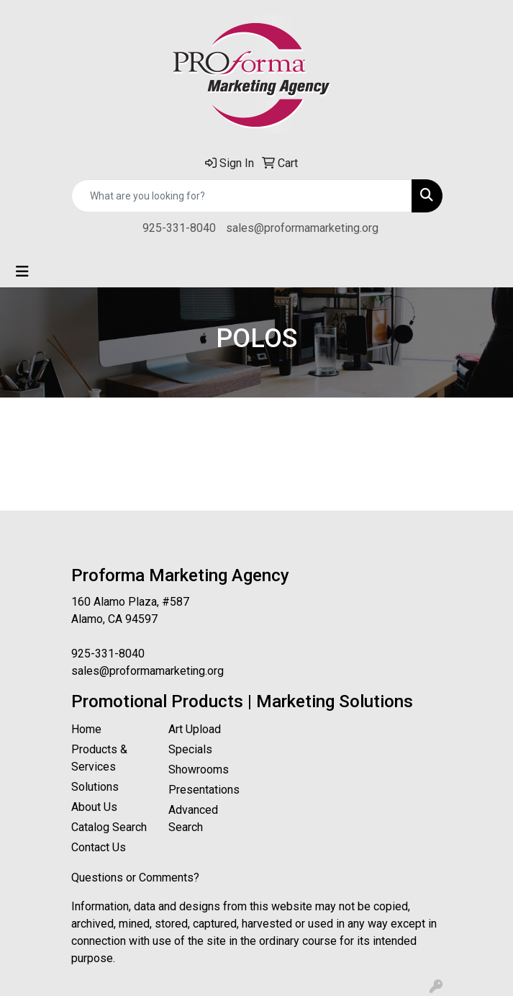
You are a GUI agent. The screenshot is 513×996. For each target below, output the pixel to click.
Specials (190, 749)
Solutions (95, 787)
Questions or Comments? (135, 877)
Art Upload (194, 729)
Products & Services (99, 757)
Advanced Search (193, 818)
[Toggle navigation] (22, 271)
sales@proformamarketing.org (302, 228)
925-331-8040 (179, 228)
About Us (94, 807)
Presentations (204, 790)
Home (86, 729)
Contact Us (98, 847)
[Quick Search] (241, 195)
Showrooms (198, 769)
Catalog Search (109, 827)
